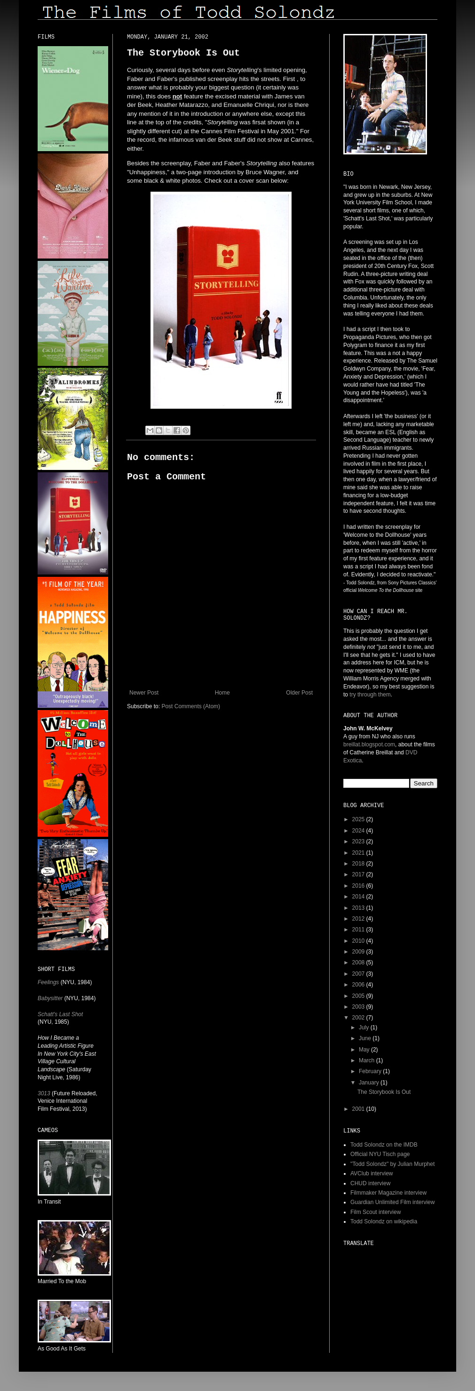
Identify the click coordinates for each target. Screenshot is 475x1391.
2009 (359, 951)
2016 (359, 885)
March (367, 1060)
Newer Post (143, 692)
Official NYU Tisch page (380, 1154)
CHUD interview (370, 1183)
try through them (369, 694)
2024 (359, 830)
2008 (359, 962)
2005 (359, 996)
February (371, 1071)
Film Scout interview (375, 1212)
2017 (359, 874)
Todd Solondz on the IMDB (384, 1144)
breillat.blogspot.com (369, 744)
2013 (359, 908)
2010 (359, 941)
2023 (359, 841)
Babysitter (50, 998)
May (365, 1049)
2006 (359, 984)
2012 (359, 918)
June (365, 1038)
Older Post (299, 692)
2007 (359, 973)
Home (222, 692)
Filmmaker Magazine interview (388, 1192)
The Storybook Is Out (384, 1092)
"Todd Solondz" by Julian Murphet (392, 1164)
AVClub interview (371, 1173)
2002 (359, 1017)
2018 (359, 863)
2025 (359, 819)
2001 (359, 1109)
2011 (359, 929)
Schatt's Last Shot (60, 1014)
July (365, 1027)
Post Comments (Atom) (190, 706)
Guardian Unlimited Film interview (392, 1202)
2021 (359, 852)
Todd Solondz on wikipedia (383, 1221)
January (369, 1082)
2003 (359, 1006)
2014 (359, 896)
